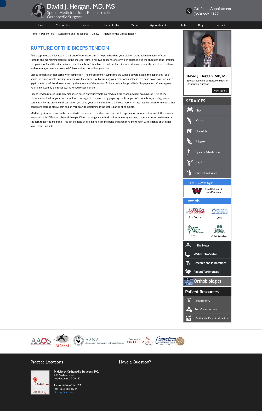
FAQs (182, 25)
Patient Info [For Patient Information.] (111, 25)
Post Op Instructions (206, 309)
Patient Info (48, 33)
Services (87, 25)
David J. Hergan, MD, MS (207, 76)
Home (40, 25)
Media (134, 25)
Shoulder (202, 131)
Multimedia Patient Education (211, 318)
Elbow (200, 141)
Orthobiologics (206, 173)
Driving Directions (64, 392)
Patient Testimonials (206, 272)
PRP (198, 162)
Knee (199, 120)
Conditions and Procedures (73, 33)
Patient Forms (202, 300)
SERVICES (195, 101)
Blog (200, 25)
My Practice (63, 25)
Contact (220, 25)
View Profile (220, 90)
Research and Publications (210, 263)
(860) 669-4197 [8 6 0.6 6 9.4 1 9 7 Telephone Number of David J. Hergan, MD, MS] (206, 13)
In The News (201, 245)
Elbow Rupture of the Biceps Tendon (114, 33)
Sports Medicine (207, 152)
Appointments (158, 25)
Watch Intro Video (205, 254)
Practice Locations (47, 362)
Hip (198, 110)
